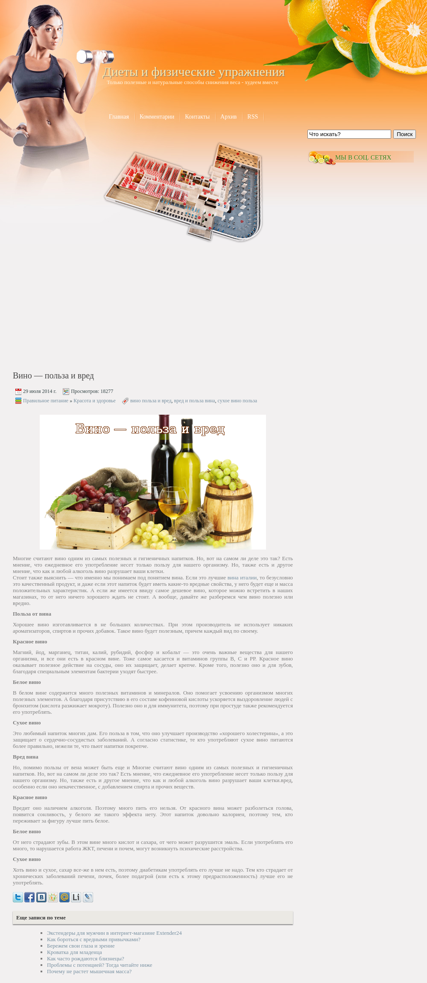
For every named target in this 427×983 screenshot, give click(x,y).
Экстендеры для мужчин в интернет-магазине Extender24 (114, 933)
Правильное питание (45, 401)
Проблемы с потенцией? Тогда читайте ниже (99, 965)
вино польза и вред (151, 401)
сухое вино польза (237, 401)
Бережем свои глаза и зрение (80, 945)
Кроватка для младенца (74, 952)
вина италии (242, 577)
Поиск (404, 134)
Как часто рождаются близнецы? (85, 958)
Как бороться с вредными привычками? (93, 939)
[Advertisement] (86, 308)
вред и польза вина (194, 401)
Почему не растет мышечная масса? (89, 971)
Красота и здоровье (94, 401)
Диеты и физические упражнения (193, 71)
